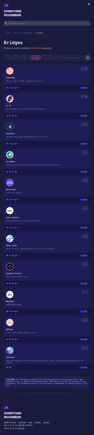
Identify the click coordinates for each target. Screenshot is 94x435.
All (7, 57)
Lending (47, 57)
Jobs (30, 422)
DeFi (16, 57)
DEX (25, 57)
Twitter (38, 422)
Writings (22, 422)
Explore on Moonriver (23, 33)
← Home (7, 33)
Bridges (35, 57)
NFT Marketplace (72, 57)
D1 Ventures (19, 428)
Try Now (84, 88)
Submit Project (10, 422)
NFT (58, 57)
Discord (46, 422)
